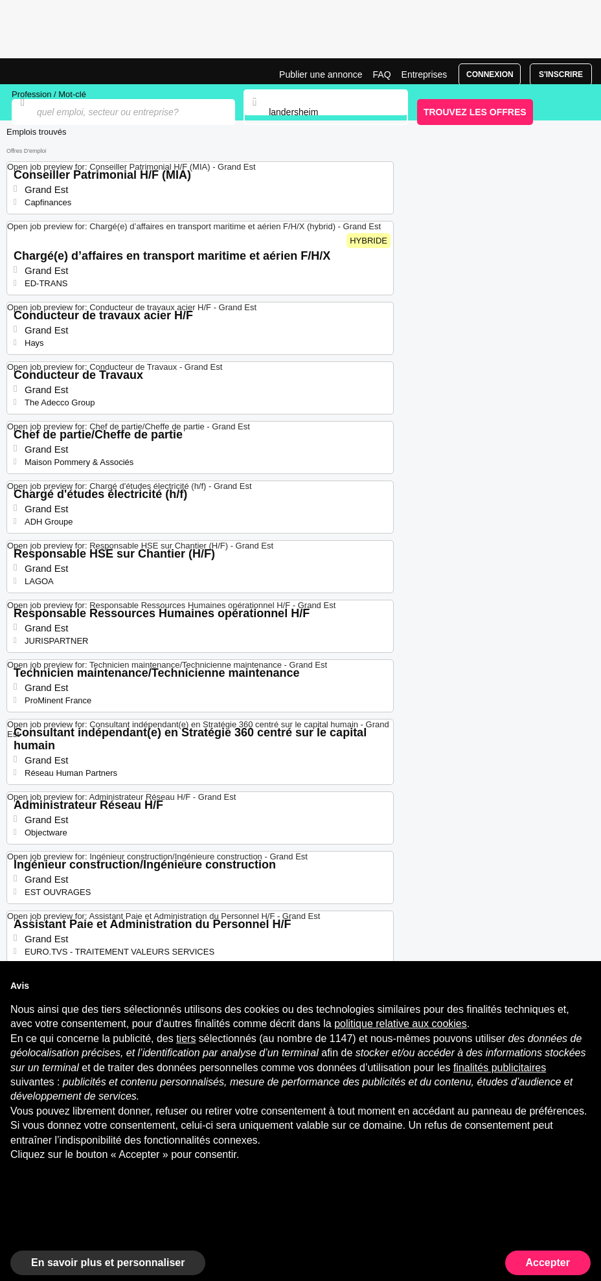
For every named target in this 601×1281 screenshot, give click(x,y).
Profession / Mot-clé (49, 94)
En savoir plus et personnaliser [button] (108, 1262)
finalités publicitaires (499, 1067)
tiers (186, 1038)
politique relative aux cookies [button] (400, 1023)
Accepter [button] (548, 1262)
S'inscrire (561, 74)
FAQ (382, 74)
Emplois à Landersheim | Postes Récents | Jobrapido (42, 71)
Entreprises (425, 74)
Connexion (490, 74)
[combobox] (326, 112)
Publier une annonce (320, 74)
